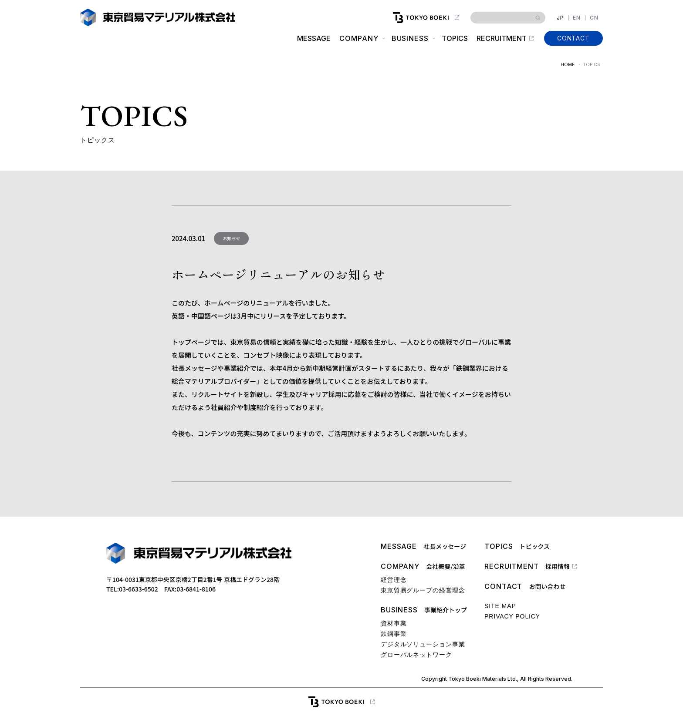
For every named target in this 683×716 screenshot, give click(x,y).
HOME (568, 64)
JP (560, 17)
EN (577, 17)
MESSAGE (314, 38)
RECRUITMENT (502, 38)
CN (594, 17)
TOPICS (455, 38)
